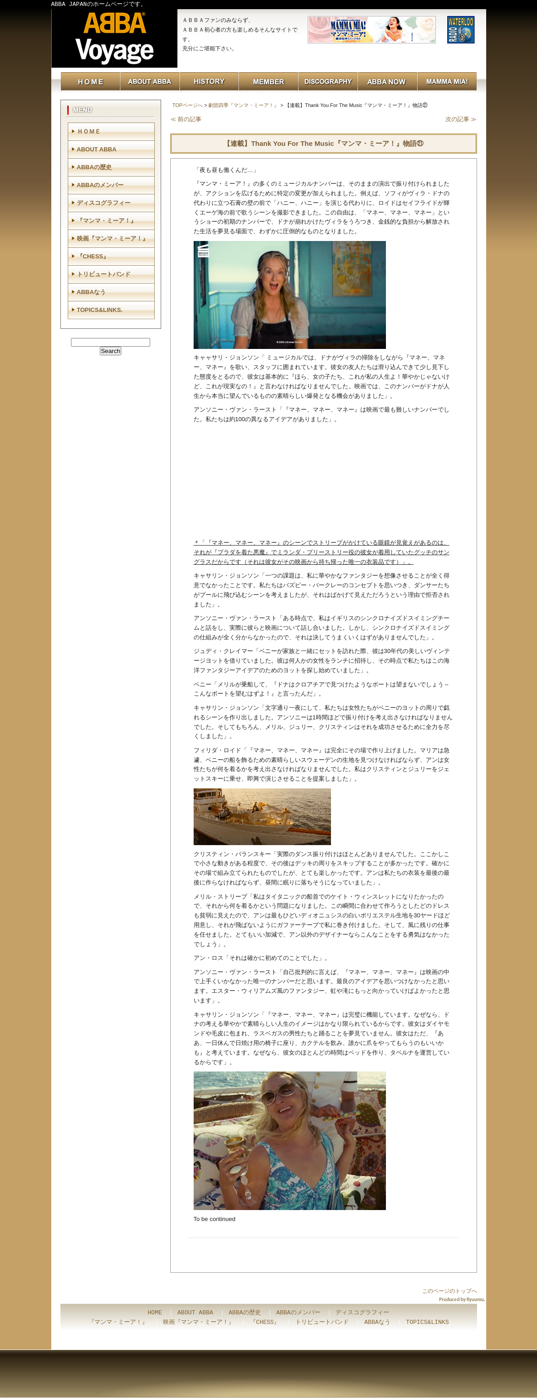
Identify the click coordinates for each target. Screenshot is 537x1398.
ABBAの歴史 (94, 167)
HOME (155, 1313)
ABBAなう (91, 292)
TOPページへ (188, 105)
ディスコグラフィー (103, 202)
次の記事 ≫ (461, 119)
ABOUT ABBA (97, 149)
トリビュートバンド (103, 274)
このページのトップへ (449, 1291)
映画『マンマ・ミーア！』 (112, 238)
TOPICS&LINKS (427, 1322)
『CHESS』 (93, 256)
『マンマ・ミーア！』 (106, 220)
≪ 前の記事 (186, 119)
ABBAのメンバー (100, 185)
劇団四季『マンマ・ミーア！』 (243, 105)
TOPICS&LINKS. (100, 309)
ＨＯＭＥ (89, 131)
